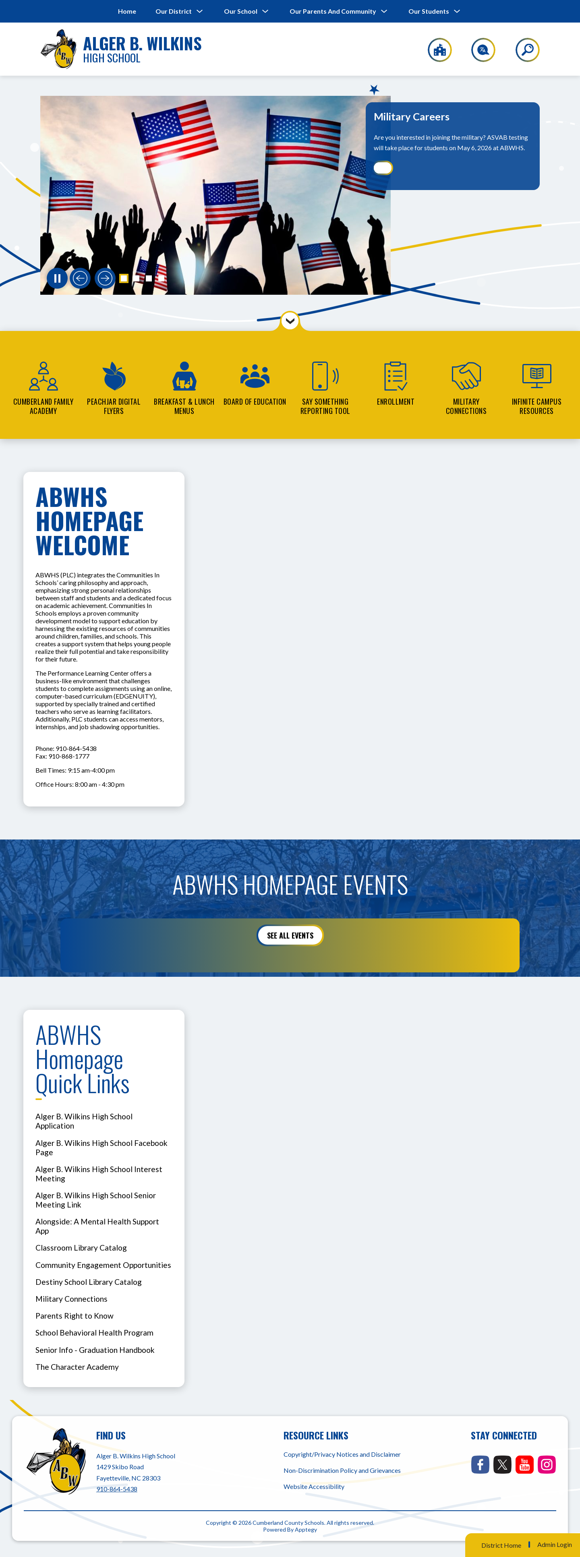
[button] (124, 278)
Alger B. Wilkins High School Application (84, 1121)
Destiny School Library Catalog (88, 1281)
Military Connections (71, 1298)
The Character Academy (77, 1366)
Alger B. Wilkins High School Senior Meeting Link (95, 1200)
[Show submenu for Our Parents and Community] (333, 11)
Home (127, 11)
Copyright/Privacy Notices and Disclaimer (342, 1454)
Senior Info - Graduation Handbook (95, 1349)
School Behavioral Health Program (94, 1332)
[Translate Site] (478, 50)
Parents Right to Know (74, 1315)
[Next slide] (105, 278)
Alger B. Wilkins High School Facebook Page (101, 1147)
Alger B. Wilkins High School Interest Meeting (98, 1173)
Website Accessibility (314, 1486)
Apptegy (306, 1529)
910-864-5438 (116, 1489)
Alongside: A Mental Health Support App (97, 1226)
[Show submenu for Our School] (240, 11)
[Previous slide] (80, 278)
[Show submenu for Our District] (173, 11)
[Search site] (522, 50)
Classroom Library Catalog (81, 1247)
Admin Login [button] (554, 1544)
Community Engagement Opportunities (103, 1265)
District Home (501, 1545)
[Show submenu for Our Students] (428, 11)
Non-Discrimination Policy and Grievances (342, 1470)
